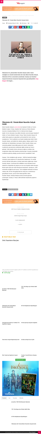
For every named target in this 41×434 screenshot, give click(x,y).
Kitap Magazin (32, 433)
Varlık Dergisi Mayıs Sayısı (20, 215)
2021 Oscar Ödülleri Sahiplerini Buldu (20, 209)
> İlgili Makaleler (20, 221)
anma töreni (18, 128)
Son (9, 399)
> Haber (20, 225)
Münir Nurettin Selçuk (13, 190)
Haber (9, 15)
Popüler (4, 399)
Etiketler (21, 399)
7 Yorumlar (20, 233)
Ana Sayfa (4, 15)
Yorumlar (15, 399)
